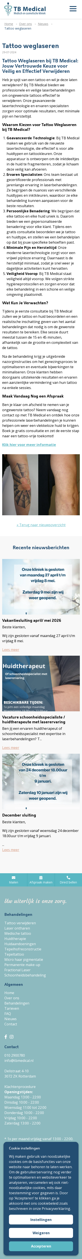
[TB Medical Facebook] (6, 1037)
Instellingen (41, 1219)
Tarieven (11, 1008)
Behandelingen (16, 1003)
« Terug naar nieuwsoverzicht (41, 524)
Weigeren (41, 1233)
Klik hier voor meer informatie (29, 444)
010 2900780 (14, 1055)
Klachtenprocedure (20, 1086)
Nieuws (10, 1018)
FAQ (7, 1013)
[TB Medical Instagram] (12, 1037)
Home (9, 992)
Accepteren (41, 1246)
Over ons (11, 998)
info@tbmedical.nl (18, 1060)
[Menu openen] (73, 9)
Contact (10, 1024)
